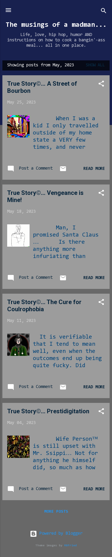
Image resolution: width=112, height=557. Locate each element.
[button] (101, 85)
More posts (56, 512)
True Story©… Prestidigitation (48, 411)
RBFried (70, 545)
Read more (94, 169)
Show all (95, 65)
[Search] (103, 12)
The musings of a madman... (56, 25)
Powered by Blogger (56, 533)
